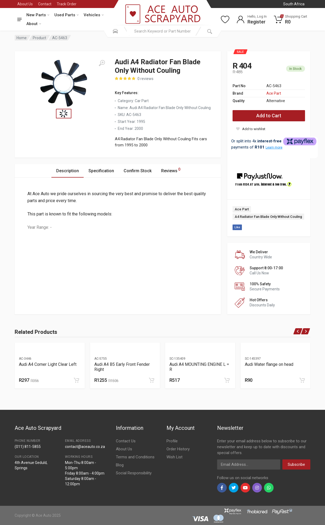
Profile (172, 441)
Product (39, 38)
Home (22, 38)
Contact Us (126, 441)
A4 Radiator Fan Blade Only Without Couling (268, 217)
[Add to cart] (76, 380)
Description (67, 170)
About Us (25, 4)
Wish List (174, 457)
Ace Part (273, 93)
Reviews (170, 170)
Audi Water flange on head (269, 364)
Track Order (66, 4)
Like (237, 227)
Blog (120, 465)
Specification (101, 170)
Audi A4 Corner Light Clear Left (47, 364)
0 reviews (145, 79)
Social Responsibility (134, 473)
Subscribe (296, 464)
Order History (178, 449)
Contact (44, 4)
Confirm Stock (138, 170)
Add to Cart (268, 115)
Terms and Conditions (135, 457)
